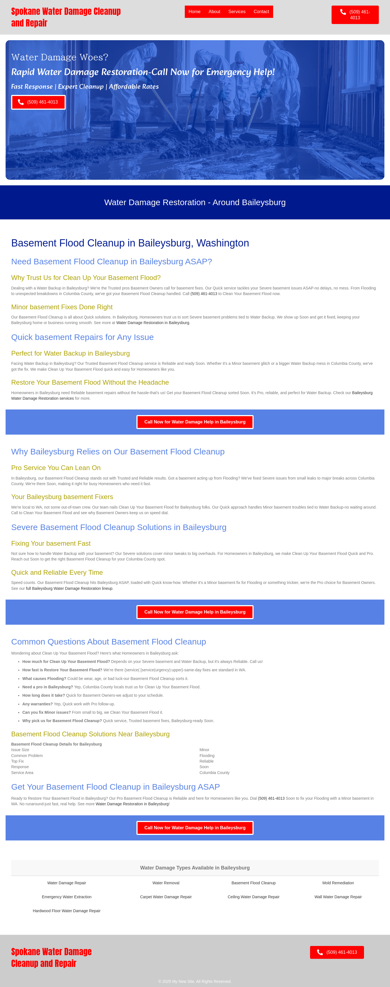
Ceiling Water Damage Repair (253, 897)
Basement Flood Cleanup (253, 883)
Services (236, 11)
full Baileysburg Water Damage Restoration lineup (69, 588)
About (214, 11)
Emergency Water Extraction (67, 897)
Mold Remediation (338, 883)
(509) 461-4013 (203, 293)
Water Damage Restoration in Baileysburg (152, 322)
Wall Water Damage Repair (338, 897)
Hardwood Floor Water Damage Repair (66, 911)
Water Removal (166, 883)
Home (195, 11)
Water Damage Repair (66, 883)
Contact (261, 11)
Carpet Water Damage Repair (166, 897)
